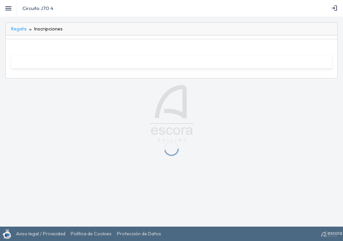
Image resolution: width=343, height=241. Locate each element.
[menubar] (335, 8)
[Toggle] (8, 8)
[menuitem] (335, 8)
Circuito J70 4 (37, 8)
